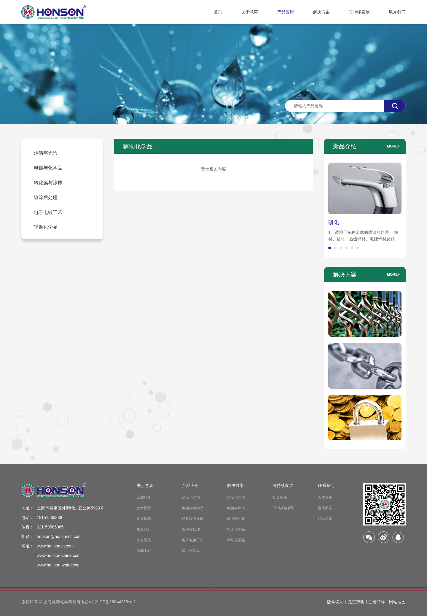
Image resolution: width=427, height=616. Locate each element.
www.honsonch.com (55, 546)
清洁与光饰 (191, 497)
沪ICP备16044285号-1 (115, 601)
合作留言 (325, 508)
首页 (218, 11)
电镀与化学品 (192, 508)
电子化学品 (236, 529)
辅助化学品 (191, 551)
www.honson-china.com (59, 555)
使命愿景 (144, 508)
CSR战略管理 (283, 508)
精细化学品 (236, 540)
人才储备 (325, 497)
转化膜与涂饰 (192, 519)
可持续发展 (359, 11)
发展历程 (144, 519)
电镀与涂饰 (236, 508)
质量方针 (144, 529)
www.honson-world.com (59, 565)
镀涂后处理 (191, 529)
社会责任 (280, 497)
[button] (329, 248)
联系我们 (397, 11)
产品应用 (285, 11)
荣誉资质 (144, 540)
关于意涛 (249, 11)
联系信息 (325, 519)
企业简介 (144, 497)
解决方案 (321, 11)
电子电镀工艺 (192, 540)
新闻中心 (144, 551)
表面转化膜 (236, 519)
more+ (393, 146)
